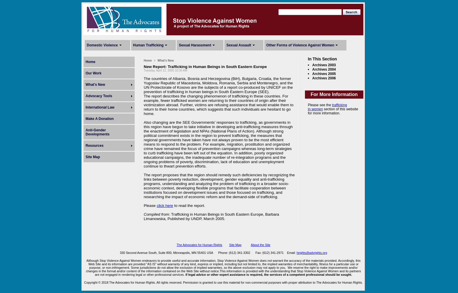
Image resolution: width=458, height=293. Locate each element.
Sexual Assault (238, 45)
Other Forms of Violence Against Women (300, 45)
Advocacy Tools (99, 96)
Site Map (93, 157)
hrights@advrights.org (311, 252)
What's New (95, 85)
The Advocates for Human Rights (199, 245)
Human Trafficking (148, 45)
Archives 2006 (324, 78)
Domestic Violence (102, 45)
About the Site (260, 245)
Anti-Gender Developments (98, 132)
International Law (100, 107)
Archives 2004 (324, 69)
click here (165, 205)
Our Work (93, 73)
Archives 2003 (324, 65)
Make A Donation (100, 119)
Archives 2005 (324, 74)
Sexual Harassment (195, 45)
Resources (94, 146)
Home (90, 62)
